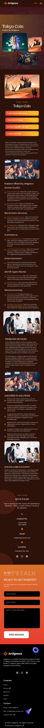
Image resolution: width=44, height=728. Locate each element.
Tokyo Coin (12, 26)
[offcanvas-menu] (35, 3)
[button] (41, 3)
